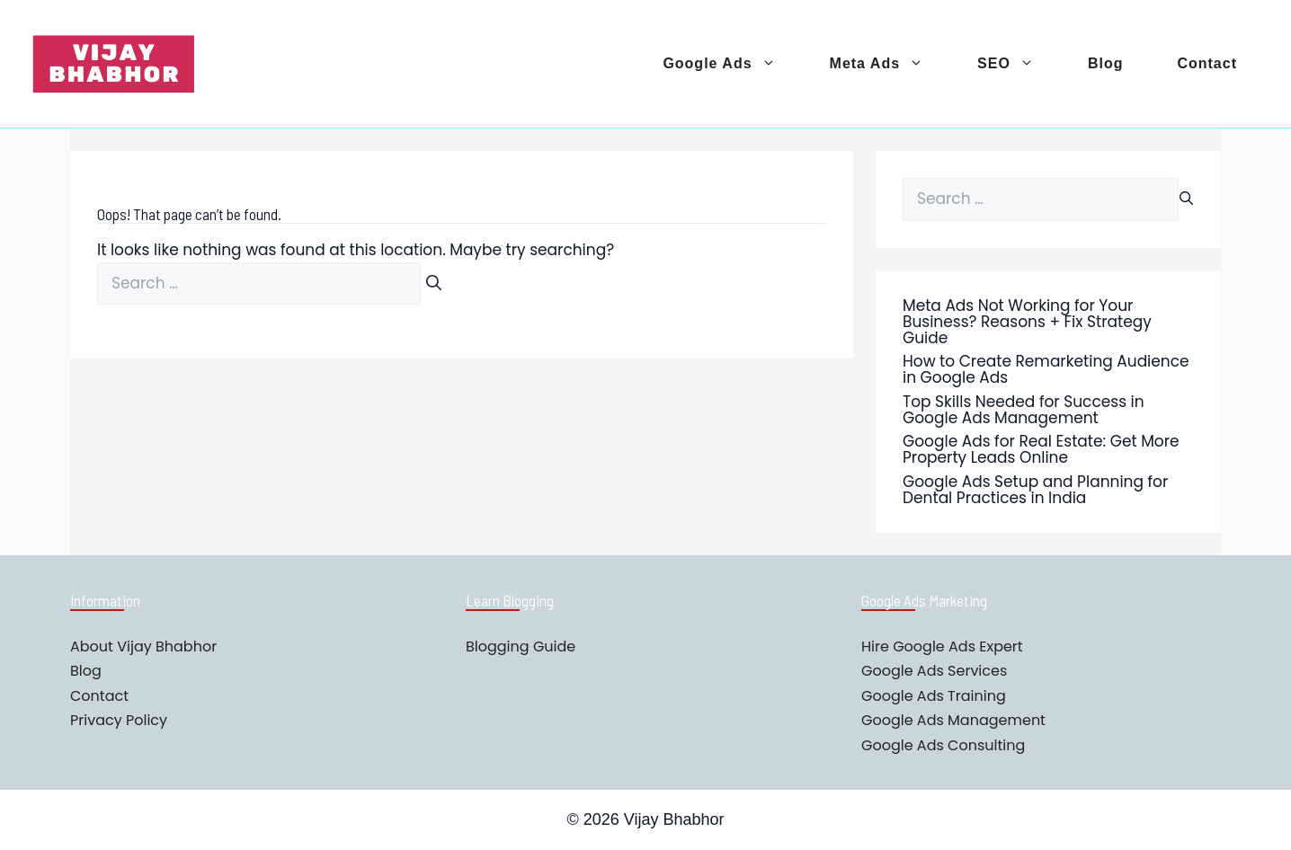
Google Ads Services (934, 670)
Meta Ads (890, 64)
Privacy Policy (118, 720)
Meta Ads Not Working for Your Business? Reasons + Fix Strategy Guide (1027, 322)
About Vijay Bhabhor (143, 646)
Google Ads (732, 64)
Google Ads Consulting (943, 745)
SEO (1019, 64)
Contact (1207, 63)
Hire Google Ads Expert (942, 646)
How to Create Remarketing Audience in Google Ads (1046, 369)
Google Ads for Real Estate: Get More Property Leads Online (1041, 449)
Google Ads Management (953, 720)
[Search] (433, 284)
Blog (1106, 63)
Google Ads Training (933, 696)
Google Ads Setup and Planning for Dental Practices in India (1035, 490)
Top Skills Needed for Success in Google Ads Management (1023, 410)
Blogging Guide (520, 646)
